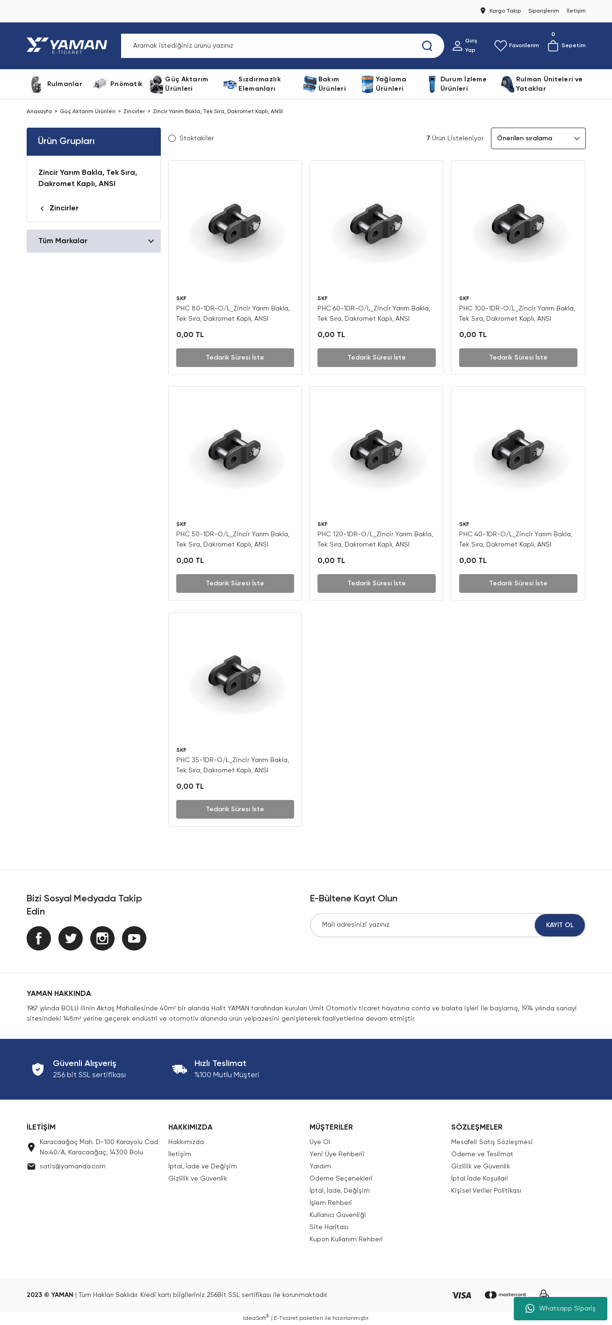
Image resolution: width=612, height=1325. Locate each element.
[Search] (282, 46)
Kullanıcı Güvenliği (338, 1215)
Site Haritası (329, 1227)
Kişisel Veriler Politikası (486, 1191)
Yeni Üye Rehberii (337, 1154)
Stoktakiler (197, 138)
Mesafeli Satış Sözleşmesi (492, 1142)
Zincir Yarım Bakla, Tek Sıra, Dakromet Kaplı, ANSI (218, 112)
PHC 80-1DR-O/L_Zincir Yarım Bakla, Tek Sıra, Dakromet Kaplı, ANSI (233, 313)
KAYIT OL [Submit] (560, 925)
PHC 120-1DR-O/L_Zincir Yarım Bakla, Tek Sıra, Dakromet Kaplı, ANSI (375, 539)
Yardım (320, 1166)
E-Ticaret (286, 1318)
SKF (181, 299)
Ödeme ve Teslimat (482, 1154)
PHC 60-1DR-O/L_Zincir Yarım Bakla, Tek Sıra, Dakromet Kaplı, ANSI (373, 313)
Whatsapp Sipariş (561, 1308)
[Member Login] (469, 45)
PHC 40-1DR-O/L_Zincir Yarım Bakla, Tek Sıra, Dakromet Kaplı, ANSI (515, 539)
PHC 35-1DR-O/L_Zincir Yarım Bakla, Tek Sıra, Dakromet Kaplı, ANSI (232, 765)
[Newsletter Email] (448, 925)
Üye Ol (320, 1142)
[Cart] (566, 45)
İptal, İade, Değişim (340, 1191)
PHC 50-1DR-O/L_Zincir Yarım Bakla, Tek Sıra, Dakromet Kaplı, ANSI (232, 539)
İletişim (179, 1154)
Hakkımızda (186, 1142)
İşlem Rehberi (331, 1203)
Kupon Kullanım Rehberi (346, 1239)
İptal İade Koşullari (479, 1178)
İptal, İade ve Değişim (202, 1166)
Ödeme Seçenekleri (341, 1178)
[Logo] (69, 46)
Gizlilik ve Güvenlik (197, 1178)
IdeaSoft (256, 1317)
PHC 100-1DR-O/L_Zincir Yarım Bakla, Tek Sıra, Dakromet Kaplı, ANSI (517, 313)
